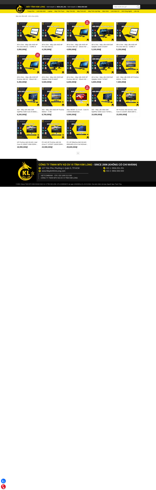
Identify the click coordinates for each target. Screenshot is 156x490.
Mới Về (18, 21)
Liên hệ (136, 11)
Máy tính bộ (71, 11)
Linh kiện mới (41, 11)
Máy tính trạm (59, 11)
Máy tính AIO (81, 11)
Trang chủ (30, 11)
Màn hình (105, 11)
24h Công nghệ (127, 11)
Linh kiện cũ (115, 11)
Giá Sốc (86, 22)
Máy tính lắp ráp (94, 11)
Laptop (50, 11)
